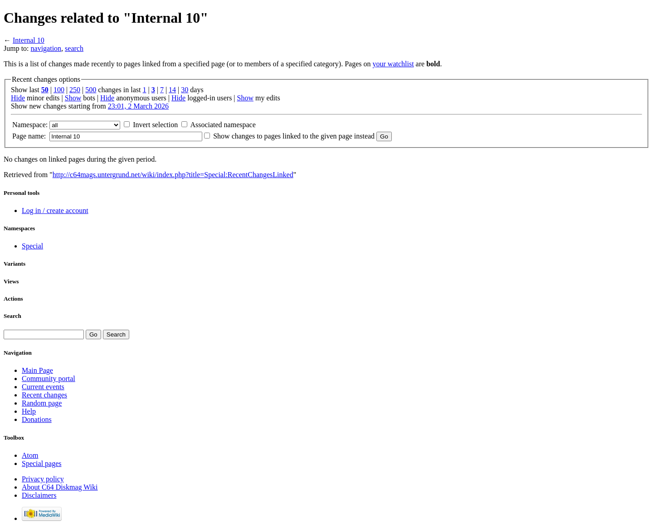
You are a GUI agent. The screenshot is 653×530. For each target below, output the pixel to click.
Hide (18, 98)
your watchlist (393, 64)
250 (74, 90)
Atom (30, 455)
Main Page (37, 370)
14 (172, 90)
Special (32, 246)
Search (12, 315)
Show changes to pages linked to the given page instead (294, 136)
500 (90, 90)
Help (29, 411)
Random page (42, 403)
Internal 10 (28, 40)
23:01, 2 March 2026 (138, 106)
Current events (43, 387)
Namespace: (30, 125)
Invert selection (155, 125)
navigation (46, 48)
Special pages (42, 463)
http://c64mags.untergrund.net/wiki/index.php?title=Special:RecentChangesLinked (173, 174)
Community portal (48, 378)
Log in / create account (55, 210)
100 (59, 90)
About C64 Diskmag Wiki (60, 487)
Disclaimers (39, 495)
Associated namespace (222, 125)
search (74, 48)
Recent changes (44, 395)
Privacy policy (43, 479)
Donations (37, 419)
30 (184, 90)
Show (73, 98)
